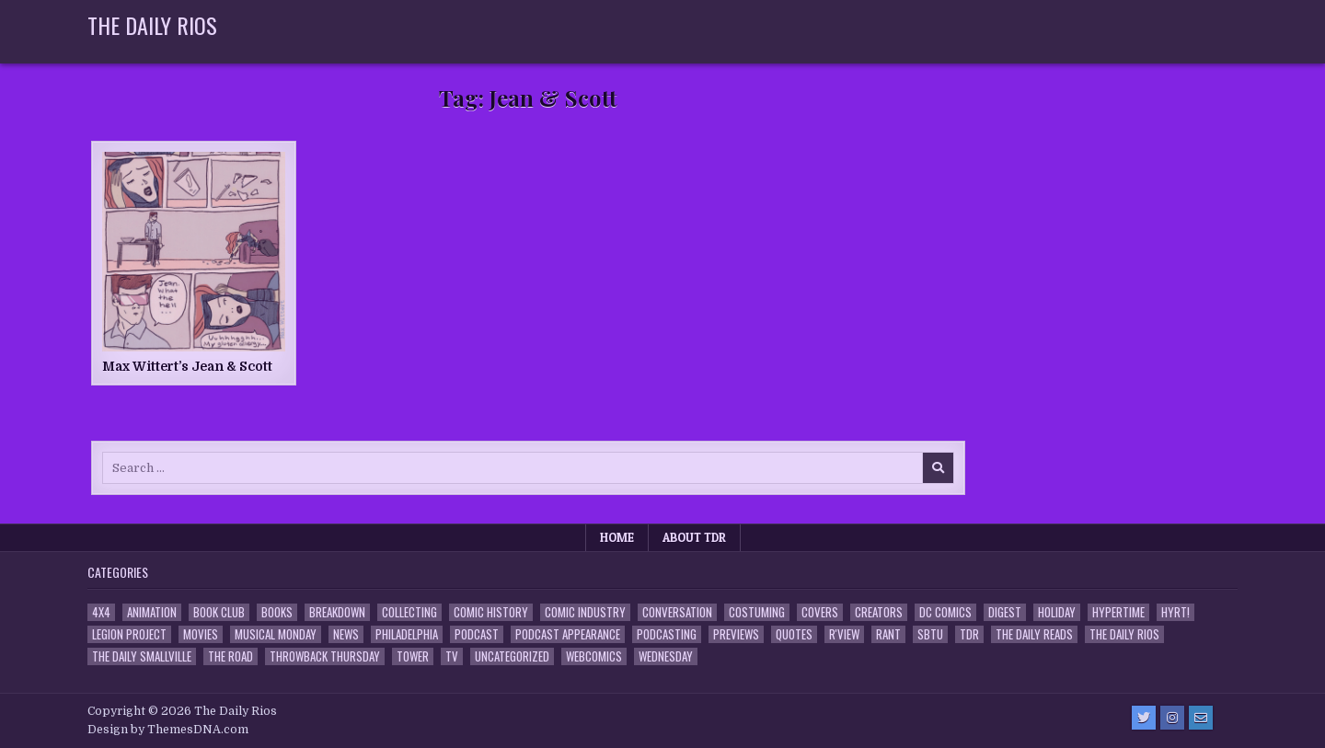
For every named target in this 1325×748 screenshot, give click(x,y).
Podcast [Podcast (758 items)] (477, 634)
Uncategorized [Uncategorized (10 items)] (512, 656)
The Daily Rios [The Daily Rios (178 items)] (1124, 634)
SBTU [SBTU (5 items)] (930, 634)
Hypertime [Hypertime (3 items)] (1118, 612)
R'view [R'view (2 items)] (844, 634)
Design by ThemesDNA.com (167, 729)
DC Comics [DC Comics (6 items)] (945, 612)
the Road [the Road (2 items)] (230, 656)
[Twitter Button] (1144, 718)
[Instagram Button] (1172, 718)
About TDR (694, 537)
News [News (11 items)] (346, 634)
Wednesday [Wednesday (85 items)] (666, 656)
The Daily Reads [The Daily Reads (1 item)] (1034, 634)
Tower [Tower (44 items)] (413, 656)
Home (617, 537)
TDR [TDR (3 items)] (969, 634)
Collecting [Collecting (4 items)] (409, 612)
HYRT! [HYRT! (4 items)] (1175, 612)
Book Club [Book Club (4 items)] (219, 612)
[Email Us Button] (1201, 718)
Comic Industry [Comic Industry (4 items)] (585, 612)
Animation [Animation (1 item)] (152, 612)
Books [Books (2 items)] (277, 612)
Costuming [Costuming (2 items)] (757, 612)
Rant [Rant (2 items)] (888, 634)
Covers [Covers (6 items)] (819, 612)
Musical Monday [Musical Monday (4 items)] (276, 634)
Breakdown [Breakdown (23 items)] (337, 612)
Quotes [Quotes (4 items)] (794, 634)
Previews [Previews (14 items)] (736, 634)
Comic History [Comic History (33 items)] (491, 612)
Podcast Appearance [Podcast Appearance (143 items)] (567, 634)
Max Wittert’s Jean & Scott (187, 366)
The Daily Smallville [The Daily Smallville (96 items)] (141, 656)
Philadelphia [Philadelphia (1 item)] (406, 634)
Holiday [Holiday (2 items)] (1057, 612)
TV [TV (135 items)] (451, 656)
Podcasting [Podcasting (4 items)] (667, 634)
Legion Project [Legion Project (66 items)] (129, 634)
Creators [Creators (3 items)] (879, 612)
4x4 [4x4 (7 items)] (101, 612)
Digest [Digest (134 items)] (1004, 612)
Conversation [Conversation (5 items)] (677, 612)
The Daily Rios (152, 24)
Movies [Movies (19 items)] (200, 634)
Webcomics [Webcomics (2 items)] (594, 656)
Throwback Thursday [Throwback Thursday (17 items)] (325, 656)
